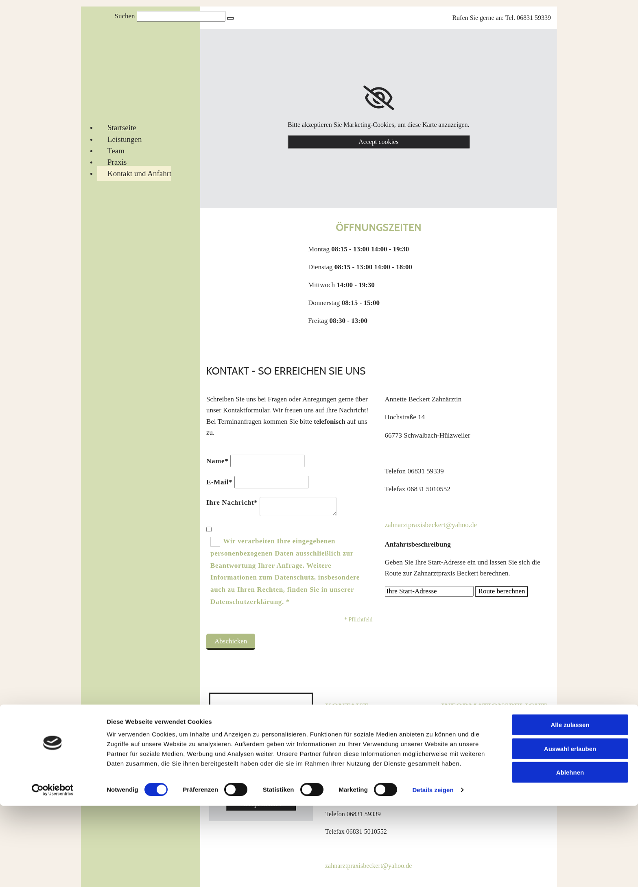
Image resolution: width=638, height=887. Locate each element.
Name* (217, 461)
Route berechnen (501, 591)
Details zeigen (432, 870)
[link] (378, 98)
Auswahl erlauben (570, 829)
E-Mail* (219, 482)
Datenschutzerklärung (469, 745)
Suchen (124, 16)
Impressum (455, 727)
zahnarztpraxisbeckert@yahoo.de (431, 525)
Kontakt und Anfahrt (139, 173)
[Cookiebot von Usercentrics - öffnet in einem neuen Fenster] (52, 871)
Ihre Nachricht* (232, 502)
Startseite (121, 127)
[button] (230, 18)
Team (116, 150)
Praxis (117, 162)
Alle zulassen (570, 805)
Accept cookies (378, 141)
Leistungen (124, 139)
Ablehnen (570, 853)
